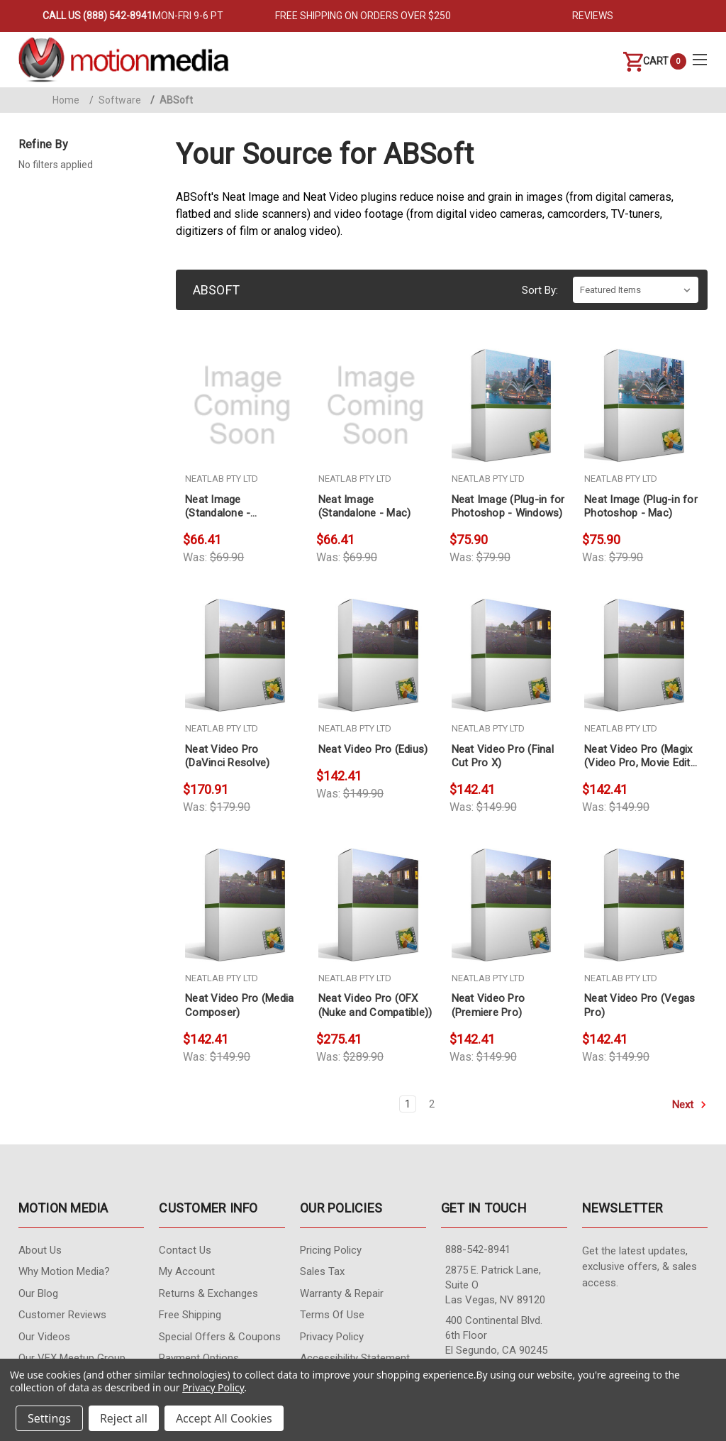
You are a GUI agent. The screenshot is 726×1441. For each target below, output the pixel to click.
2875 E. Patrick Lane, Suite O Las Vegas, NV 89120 (495, 1285)
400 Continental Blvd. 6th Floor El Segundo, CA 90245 (496, 1335)
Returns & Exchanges (208, 1293)
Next (689, 1105)
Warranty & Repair (342, 1293)
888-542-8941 (477, 1249)
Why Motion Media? (64, 1271)
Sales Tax (322, 1271)
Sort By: (540, 290)
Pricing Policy (331, 1250)
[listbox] (635, 290)
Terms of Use (332, 1314)
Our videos (44, 1336)
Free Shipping (190, 1314)
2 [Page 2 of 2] (432, 1104)
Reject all (123, 1418)
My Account (187, 1271)
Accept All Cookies (224, 1418)
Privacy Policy (332, 1336)
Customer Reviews (62, 1314)
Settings (49, 1418)
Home (65, 100)
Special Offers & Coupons (220, 1336)
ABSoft (171, 100)
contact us (185, 1250)
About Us (40, 1250)
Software (115, 100)
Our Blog (38, 1293)
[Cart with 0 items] (646, 61)
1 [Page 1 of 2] (408, 1104)
